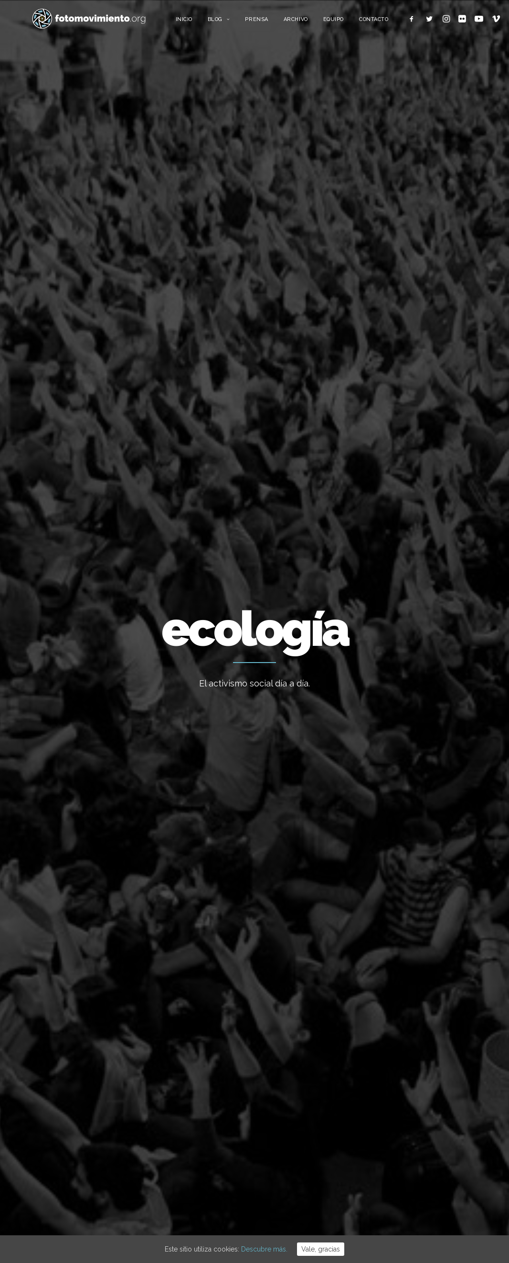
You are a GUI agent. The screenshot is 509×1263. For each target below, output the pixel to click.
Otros (403, 1186)
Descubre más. (264, 1249)
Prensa (277, 23)
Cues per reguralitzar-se (302, 1102)
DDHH (404, 1128)
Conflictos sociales (147, 399)
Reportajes (412, 1171)
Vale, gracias (320, 1249)
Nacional (88, 399)
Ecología (49, 399)
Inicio (205, 23)
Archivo (317, 23)
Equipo (354, 23)
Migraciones (413, 1084)
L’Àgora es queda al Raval (304, 1077)
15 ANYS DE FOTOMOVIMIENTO (313, 1051)
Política (406, 1098)
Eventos (407, 1142)
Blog (240, 23)
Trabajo (406, 1040)
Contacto (394, 23)
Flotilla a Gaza (286, 1128)
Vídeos (405, 1157)
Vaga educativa (288, 1025)
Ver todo (456, 399)
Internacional (415, 1069)
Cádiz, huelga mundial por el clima (82, 616)
